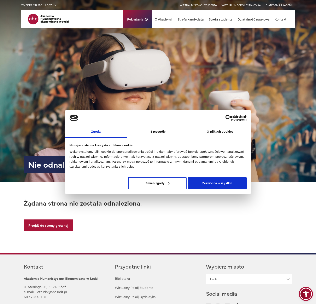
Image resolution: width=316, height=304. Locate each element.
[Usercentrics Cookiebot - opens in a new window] (228, 118)
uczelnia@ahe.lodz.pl (51, 291)
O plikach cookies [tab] (220, 131)
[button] (306, 294)
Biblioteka (122, 278)
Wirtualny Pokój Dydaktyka (135, 296)
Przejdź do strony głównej (48, 225)
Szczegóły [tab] (157, 131)
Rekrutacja (135, 19)
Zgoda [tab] (96, 131)
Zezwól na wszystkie (217, 183)
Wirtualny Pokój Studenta (134, 287)
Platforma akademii (279, 5)
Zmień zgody (158, 183)
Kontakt (280, 19)
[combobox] (59, 5)
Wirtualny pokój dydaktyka (241, 5)
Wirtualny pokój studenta (198, 5)
